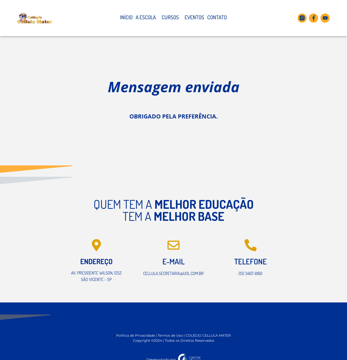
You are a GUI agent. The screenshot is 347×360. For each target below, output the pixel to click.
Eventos (194, 17)
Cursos (171, 17)
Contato (217, 17)
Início (126, 17)
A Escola (147, 17)
